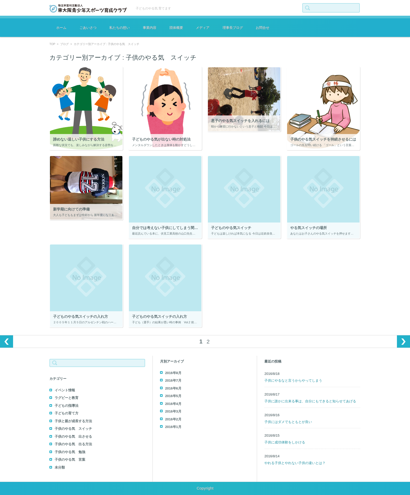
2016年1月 (173, 427)
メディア (202, 28)
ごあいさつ (87, 28)
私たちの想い (119, 28)
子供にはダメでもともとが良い (288, 422)
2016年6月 (173, 388)
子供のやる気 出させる (73, 436)
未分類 (60, 467)
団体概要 (176, 28)
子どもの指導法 (66, 406)
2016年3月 (173, 411)
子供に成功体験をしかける (284, 442)
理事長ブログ (233, 28)
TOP (52, 44)
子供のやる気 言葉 (70, 459)
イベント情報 (65, 390)
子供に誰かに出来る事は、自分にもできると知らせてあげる (310, 401)
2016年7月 (173, 380)
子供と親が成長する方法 (73, 421)
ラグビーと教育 (66, 398)
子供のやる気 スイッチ (73, 429)
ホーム (61, 28)
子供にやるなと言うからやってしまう (293, 380)
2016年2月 (173, 419)
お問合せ (262, 28)
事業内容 (149, 28)
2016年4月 (173, 404)
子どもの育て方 (66, 413)
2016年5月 (173, 396)
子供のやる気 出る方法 (73, 444)
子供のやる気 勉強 (70, 452)
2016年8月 (173, 373)
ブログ (64, 44)
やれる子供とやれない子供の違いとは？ (295, 463)
